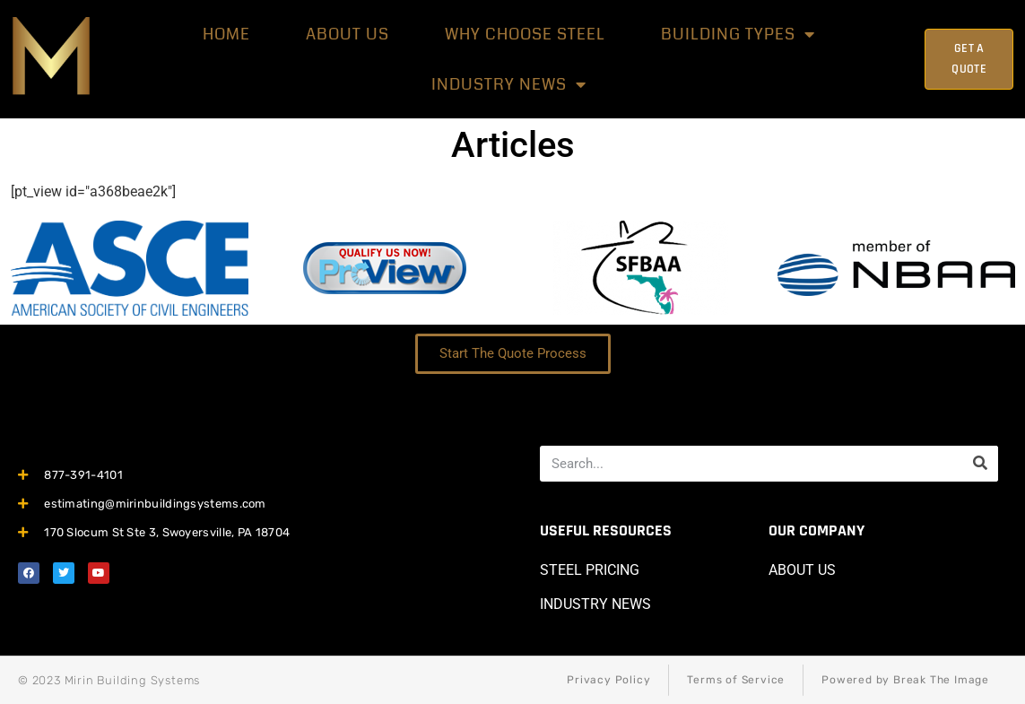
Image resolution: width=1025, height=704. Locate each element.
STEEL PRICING (589, 569)
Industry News (508, 84)
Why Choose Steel (525, 34)
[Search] (980, 464)
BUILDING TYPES (738, 34)
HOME (226, 34)
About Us (347, 34)
